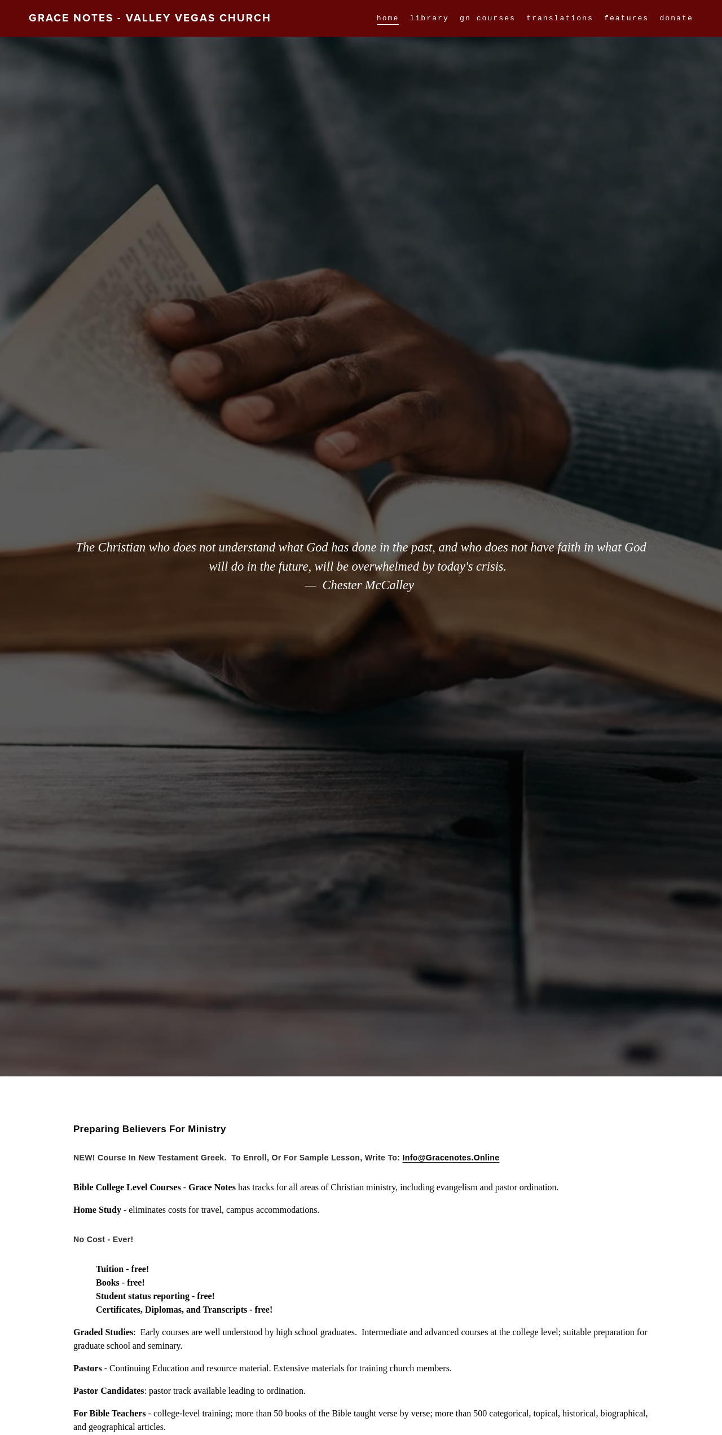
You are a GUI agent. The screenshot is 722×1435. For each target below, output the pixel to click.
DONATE (676, 18)
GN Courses (488, 18)
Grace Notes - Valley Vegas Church (150, 17)
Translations (559, 18)
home (388, 18)
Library (429, 18)
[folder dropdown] (626, 18)
